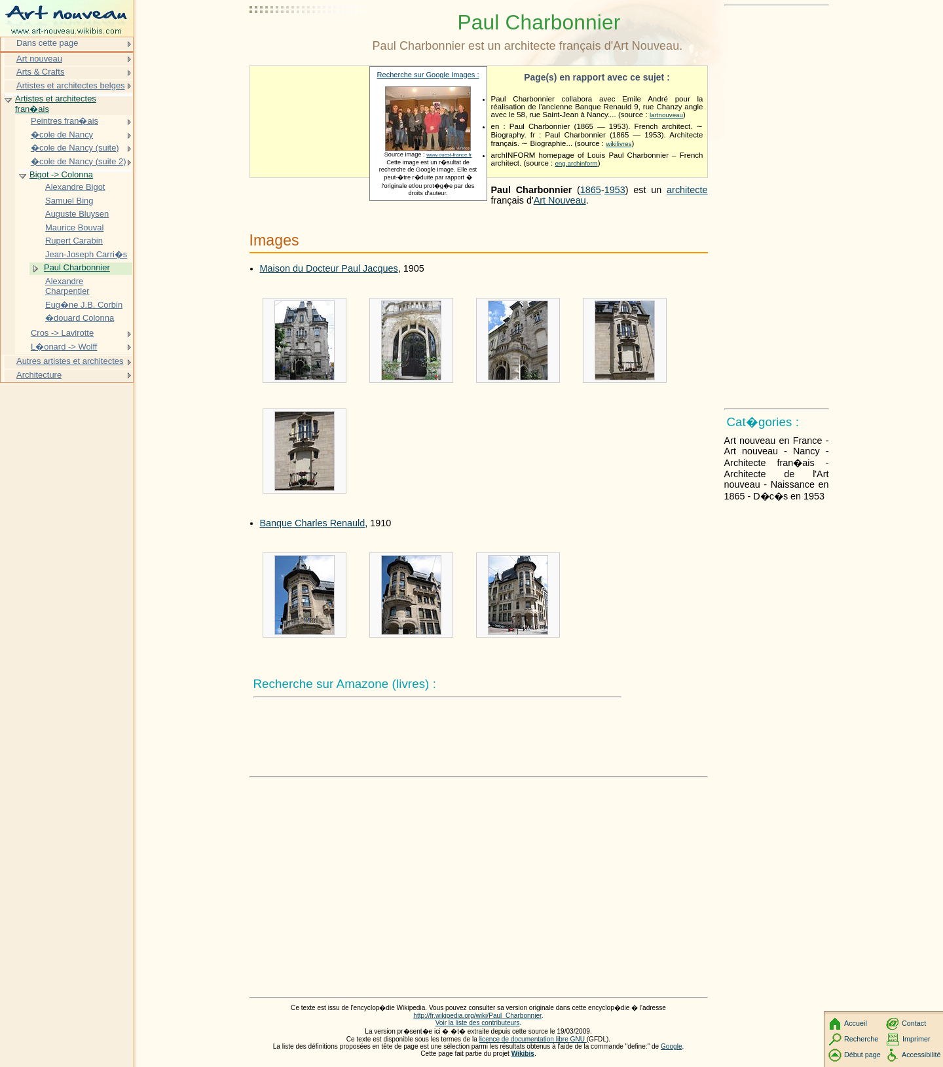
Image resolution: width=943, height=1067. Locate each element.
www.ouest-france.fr (449, 155)
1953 (614, 190)
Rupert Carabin (74, 240)
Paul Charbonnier (77, 267)
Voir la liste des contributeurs (477, 1022)
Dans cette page (47, 43)
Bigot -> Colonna (61, 174)
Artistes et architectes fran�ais (55, 104)
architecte (687, 190)
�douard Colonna (79, 318)
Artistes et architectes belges (70, 85)
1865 (590, 190)
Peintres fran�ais (64, 121)
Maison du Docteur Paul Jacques (329, 268)
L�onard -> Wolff (64, 347)
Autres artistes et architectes (69, 361)
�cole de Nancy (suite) (75, 148)
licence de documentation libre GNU (533, 1039)
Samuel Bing (69, 201)
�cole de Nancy (62, 134)
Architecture (39, 375)
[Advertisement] (308, 42)
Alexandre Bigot (75, 187)
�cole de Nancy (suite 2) (78, 161)
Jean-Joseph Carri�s (86, 254)
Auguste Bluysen (77, 214)
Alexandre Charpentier (67, 286)
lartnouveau (666, 114)
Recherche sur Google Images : (428, 75)
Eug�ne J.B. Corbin (83, 305)
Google (671, 1046)
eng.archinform (576, 163)
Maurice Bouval (74, 227)
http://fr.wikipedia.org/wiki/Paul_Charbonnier (477, 1015)
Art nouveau (39, 58)
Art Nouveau (560, 200)
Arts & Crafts (40, 72)
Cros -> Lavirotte (62, 333)
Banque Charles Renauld (312, 523)
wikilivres (618, 143)
